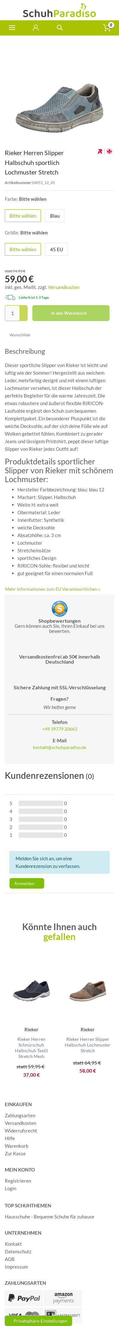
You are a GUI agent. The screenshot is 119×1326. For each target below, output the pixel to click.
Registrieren (18, 1181)
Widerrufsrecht (21, 1130)
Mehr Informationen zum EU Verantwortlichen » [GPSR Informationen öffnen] (52, 589)
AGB (10, 1259)
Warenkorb (16, 1146)
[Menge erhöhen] (24, 309)
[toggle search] (59, 27)
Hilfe (10, 1138)
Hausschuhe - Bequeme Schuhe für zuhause (49, 1216)
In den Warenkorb (78, 313)
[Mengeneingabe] (12, 313)
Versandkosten (63, 287)
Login (10, 1188)
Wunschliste (17, 334)
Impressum (16, 1267)
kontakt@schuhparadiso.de (59, 747)
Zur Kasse (15, 1153)
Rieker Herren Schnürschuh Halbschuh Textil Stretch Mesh (31, 1047)
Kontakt (13, 1244)
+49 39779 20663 (59, 729)
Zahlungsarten (20, 1115)
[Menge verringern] (24, 317)
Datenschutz (18, 1251)
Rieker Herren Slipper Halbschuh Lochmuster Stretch (87, 1044)
